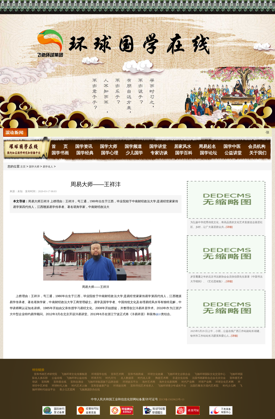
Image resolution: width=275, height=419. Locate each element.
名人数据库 (127, 377)
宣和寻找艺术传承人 (142, 385)
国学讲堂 (158, 146)
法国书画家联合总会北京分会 (209, 377)
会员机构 (256, 146)
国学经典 (84, 152)
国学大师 (108, 146)
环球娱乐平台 (130, 381)
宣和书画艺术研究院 (45, 374)
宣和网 (45, 381)
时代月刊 (110, 377)
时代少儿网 (229, 385)
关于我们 (257, 152)
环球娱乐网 (119, 385)
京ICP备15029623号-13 (171, 399)
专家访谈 (159, 152)
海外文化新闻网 (168, 381)
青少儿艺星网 (67, 389)
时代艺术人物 (79, 385)
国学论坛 (208, 152)
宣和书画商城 (135, 374)
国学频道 (133, 146)
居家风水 (182, 146)
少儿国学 (134, 152)
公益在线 (57, 377)
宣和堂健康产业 (100, 385)
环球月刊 (96, 377)
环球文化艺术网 (224, 381)
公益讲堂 (233, 152)
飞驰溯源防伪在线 (89, 389)
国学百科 (183, 152)
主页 (23, 166)
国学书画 (60, 152)
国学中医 (232, 146)
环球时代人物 (59, 385)
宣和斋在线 (59, 381)
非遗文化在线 (180, 377)
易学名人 (48, 166)
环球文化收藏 (155, 374)
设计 (158, 314)
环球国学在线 (99, 374)
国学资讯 (83, 146)
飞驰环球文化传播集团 (74, 374)
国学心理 (109, 152)
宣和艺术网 (117, 374)
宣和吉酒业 (76, 381)
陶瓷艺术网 (161, 377)
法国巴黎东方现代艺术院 (204, 385)
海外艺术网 (148, 381)
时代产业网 (188, 381)
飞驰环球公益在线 (76, 377)
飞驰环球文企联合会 (178, 374)
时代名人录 (144, 377)
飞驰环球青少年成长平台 (172, 385)
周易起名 (207, 146)
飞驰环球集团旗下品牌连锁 (102, 381)
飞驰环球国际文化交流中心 (209, 374)
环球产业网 (205, 381)
